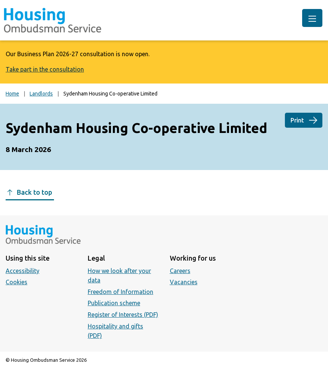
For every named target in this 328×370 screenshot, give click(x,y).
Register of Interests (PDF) (123, 314)
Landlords (41, 94)
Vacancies (184, 282)
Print (297, 120)
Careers (180, 270)
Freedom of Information (120, 291)
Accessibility (22, 270)
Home (12, 94)
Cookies (16, 282)
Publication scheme (114, 303)
